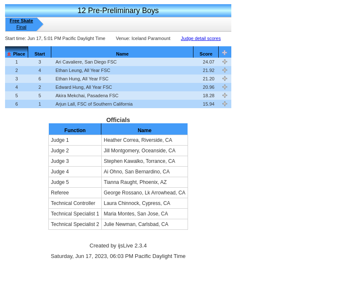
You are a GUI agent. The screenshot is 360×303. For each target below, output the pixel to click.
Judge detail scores (201, 38)
